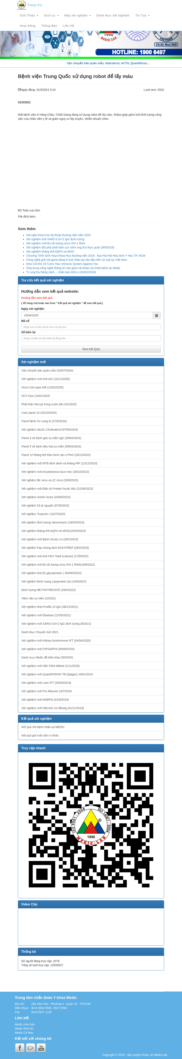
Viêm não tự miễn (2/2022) (38, 598)
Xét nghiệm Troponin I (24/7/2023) (43, 514)
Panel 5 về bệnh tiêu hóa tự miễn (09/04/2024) (51, 446)
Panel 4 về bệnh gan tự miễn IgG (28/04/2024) (51, 438)
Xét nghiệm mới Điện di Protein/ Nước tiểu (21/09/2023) (57, 488)
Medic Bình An (24, 1028)
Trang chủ (34, 5)
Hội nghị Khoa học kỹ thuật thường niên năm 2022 (58, 235)
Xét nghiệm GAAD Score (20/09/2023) (45, 497)
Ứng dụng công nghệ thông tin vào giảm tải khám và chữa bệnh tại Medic (73, 268)
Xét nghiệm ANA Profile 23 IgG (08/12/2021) (49, 606)
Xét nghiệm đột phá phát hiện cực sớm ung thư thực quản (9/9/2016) (70, 247)
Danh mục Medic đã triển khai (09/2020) (47, 657)
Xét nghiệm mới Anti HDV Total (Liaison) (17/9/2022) (55, 556)
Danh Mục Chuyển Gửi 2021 (39, 632)
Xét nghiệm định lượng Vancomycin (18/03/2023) (52, 522)
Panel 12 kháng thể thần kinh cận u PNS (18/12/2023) (56, 455)
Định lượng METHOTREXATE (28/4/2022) (48, 590)
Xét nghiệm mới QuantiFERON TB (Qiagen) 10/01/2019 (57, 674)
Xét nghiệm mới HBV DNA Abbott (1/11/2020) (50, 666)
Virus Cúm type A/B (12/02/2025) (42, 387)
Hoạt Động (27, 25)
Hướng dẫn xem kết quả (36, 297)
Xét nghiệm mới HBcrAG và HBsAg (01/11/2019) (52, 708)
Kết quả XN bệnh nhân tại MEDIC (43, 727)
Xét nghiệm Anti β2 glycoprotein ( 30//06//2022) (51, 573)
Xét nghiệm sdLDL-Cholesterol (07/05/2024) (49, 429)
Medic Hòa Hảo (25, 1024)
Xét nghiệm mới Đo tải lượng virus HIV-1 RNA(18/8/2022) (58, 564)
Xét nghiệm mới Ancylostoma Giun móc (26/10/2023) (55, 471)
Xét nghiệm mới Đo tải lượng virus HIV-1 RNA (55, 243)
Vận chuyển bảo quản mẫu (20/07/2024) (47, 370)
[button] (13, 34)
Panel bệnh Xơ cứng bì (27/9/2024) (44, 421)
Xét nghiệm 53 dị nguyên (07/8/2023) (45, 505)
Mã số (25, 321)
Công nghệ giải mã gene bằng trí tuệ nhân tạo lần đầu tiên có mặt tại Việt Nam (76, 259)
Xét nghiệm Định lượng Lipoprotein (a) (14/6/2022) (53, 581)
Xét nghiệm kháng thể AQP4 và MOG (50, 251)
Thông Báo (49, 25)
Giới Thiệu (29, 15)
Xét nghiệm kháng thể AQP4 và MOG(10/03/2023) (53, 530)
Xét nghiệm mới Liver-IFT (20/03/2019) (46, 682)
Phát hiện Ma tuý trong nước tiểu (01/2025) (49, 404)
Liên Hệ (68, 25)
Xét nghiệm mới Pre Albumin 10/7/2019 (46, 691)
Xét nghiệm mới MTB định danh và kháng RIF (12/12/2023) (59, 463)
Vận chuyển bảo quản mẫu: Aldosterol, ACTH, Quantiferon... (111, 63)
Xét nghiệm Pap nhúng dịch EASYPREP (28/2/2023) (55, 547)
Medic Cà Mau (24, 1032)
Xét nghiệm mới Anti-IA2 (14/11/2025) (45, 379)
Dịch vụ (51, 15)
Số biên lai (28, 332)
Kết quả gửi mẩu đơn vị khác (40, 735)
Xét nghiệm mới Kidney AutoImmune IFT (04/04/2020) (56, 640)
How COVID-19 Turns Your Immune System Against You (62, 264)
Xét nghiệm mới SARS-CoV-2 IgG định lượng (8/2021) (56, 623)
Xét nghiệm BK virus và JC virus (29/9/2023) (49, 480)
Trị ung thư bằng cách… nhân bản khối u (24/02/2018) (61, 272)
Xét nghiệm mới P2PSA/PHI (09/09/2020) (48, 649)
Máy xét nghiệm (77, 15)
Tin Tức (142, 15)
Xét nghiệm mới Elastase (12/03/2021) (46, 615)
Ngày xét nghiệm (32, 308)
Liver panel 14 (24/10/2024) (39, 412)
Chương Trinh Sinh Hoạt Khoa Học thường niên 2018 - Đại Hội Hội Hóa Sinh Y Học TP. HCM (85, 255)
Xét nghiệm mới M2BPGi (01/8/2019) (45, 699)
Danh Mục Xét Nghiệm (113, 15)
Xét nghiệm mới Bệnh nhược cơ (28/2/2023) (49, 539)
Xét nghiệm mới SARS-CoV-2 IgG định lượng (55, 239)
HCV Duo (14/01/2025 (35, 395)
